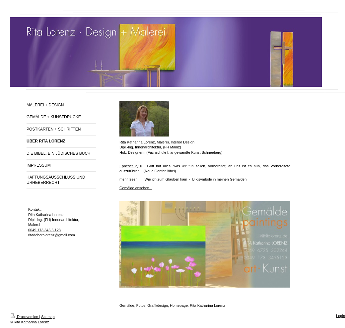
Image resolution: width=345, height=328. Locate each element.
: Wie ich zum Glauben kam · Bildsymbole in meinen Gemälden (194, 179)
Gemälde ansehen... (135, 188)
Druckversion (24, 317)
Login (340, 316)
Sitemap (47, 317)
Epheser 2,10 (130, 166)
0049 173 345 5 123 (44, 230)
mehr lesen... (130, 179)
